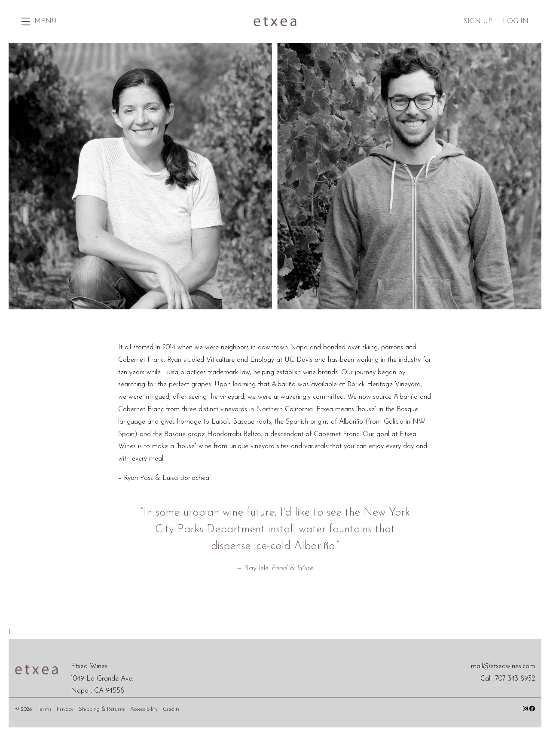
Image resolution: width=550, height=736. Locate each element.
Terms (45, 709)
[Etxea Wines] (36, 669)
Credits (171, 709)
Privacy (66, 709)
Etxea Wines (275, 21)
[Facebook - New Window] (532, 709)
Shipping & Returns (103, 709)
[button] (39, 21)
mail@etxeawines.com (503, 666)
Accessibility (144, 709)
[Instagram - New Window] (526, 709)
